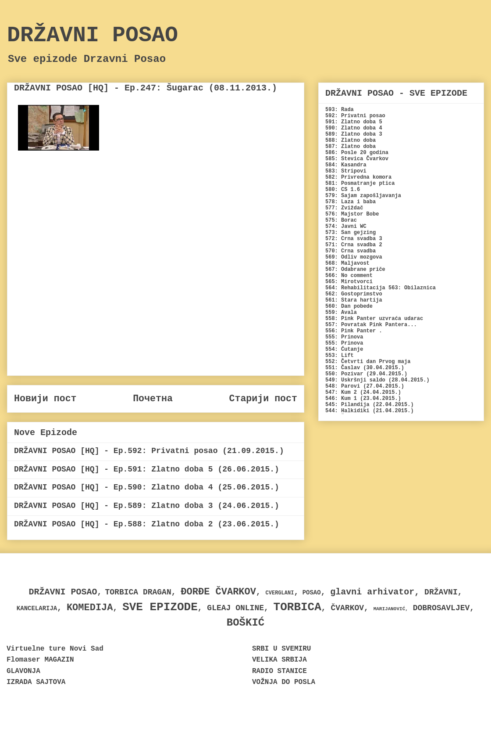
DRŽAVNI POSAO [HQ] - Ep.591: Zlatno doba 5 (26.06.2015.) (146, 469)
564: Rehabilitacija (355, 288)
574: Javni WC (345, 226)
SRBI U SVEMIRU (281, 649)
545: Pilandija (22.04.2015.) (369, 405)
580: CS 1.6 (342, 190)
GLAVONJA (23, 671)
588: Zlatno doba (350, 140)
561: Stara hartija (353, 300)
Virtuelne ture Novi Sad (55, 649)
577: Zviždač (344, 208)
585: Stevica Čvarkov (356, 159)
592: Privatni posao (355, 116)
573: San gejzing (350, 233)
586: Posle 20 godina (356, 153)
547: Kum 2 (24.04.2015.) (363, 392)
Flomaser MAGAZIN (40, 660)
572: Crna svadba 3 (353, 239)
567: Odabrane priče (355, 269)
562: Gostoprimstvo (353, 294)
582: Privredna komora (358, 177)
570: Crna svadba (350, 251)
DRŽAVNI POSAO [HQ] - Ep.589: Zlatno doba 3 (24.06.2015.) (146, 505)
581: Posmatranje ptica (360, 183)
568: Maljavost (347, 263)
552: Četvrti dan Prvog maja (367, 362)
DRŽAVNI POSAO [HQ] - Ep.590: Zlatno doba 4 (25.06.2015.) (146, 487)
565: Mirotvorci (349, 282)
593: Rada (339, 110)
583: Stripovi (345, 171)
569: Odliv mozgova (353, 257)
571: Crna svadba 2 (353, 245)
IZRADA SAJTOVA (36, 682)
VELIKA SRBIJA (279, 660)
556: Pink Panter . (353, 331)
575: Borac (341, 220)
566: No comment (349, 276)
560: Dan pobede (349, 306)
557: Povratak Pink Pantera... (371, 325)
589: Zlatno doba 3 (353, 134)
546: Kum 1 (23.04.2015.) (363, 399)
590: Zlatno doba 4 (353, 128)
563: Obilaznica (412, 288)
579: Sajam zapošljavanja (363, 196)
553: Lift (339, 356)
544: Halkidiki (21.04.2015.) (369, 411)
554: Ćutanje (344, 349)
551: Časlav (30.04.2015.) (364, 368)
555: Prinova (344, 337)
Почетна (153, 398)
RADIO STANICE (279, 671)
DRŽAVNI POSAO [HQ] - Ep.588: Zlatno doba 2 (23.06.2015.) (146, 524)
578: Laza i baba (350, 202)
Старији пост (263, 398)
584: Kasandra (345, 165)
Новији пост (45, 398)
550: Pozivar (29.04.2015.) (366, 374)
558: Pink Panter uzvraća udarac (374, 319)
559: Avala (341, 313)
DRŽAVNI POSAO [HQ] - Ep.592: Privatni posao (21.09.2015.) (149, 450)
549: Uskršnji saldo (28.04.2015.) (377, 380)
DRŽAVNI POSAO (92, 35)
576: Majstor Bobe (352, 214)
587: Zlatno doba (350, 147)
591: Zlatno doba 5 (353, 122)
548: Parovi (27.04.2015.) (364, 386)
